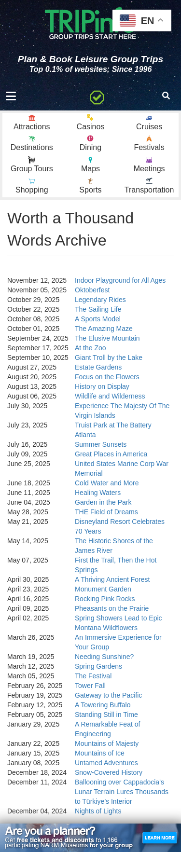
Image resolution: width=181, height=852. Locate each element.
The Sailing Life (98, 309)
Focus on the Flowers (107, 377)
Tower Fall (90, 685)
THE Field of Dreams (106, 512)
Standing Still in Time (106, 714)
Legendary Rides (100, 299)
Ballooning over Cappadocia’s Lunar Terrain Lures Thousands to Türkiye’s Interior (121, 791)
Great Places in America (111, 454)
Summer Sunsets (100, 444)
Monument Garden (103, 589)
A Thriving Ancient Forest (112, 579)
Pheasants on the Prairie (112, 608)
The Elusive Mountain (107, 338)
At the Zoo (90, 348)
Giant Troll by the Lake (108, 357)
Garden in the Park (103, 502)
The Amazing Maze (104, 328)
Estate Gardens (98, 367)
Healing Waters (98, 492)
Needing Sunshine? (104, 656)
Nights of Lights (98, 811)
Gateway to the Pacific (108, 695)
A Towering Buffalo (102, 705)
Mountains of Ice (100, 753)
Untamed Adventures (106, 763)
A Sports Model (98, 319)
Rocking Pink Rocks (105, 599)
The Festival (93, 676)
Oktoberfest (92, 290)
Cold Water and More (107, 483)
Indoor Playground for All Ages (120, 280)
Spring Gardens (98, 666)
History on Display (102, 386)
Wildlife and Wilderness (110, 396)
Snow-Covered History (108, 772)
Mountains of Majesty (107, 743)
